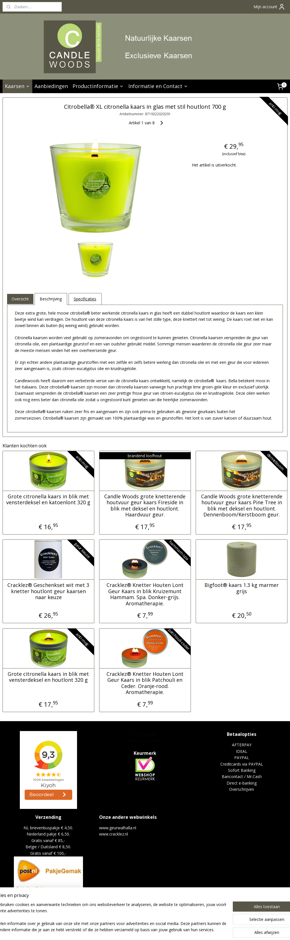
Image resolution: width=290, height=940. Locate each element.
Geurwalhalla (145, 734)
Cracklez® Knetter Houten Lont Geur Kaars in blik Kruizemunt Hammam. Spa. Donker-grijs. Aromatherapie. (145, 594)
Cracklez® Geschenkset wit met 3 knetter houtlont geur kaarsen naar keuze (48, 591)
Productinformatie (98, 86)
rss (152, 930)
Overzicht (20, 299)
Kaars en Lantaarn (145, 740)
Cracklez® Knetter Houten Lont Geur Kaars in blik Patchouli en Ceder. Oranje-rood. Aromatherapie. (145, 683)
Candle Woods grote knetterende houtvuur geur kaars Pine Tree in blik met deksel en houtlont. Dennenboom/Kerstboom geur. (241, 505)
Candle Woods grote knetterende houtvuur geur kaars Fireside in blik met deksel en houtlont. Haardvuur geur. (144, 505)
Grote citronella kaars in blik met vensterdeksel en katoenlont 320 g (48, 499)
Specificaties (85, 299)
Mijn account (269, 6)
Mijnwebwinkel (223, 930)
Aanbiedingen (51, 86)
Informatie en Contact (158, 86)
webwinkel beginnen (174, 930)
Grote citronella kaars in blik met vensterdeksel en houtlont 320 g (48, 677)
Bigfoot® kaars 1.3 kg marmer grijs (241, 588)
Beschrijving (51, 299)
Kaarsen (17, 86)
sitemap (140, 930)
